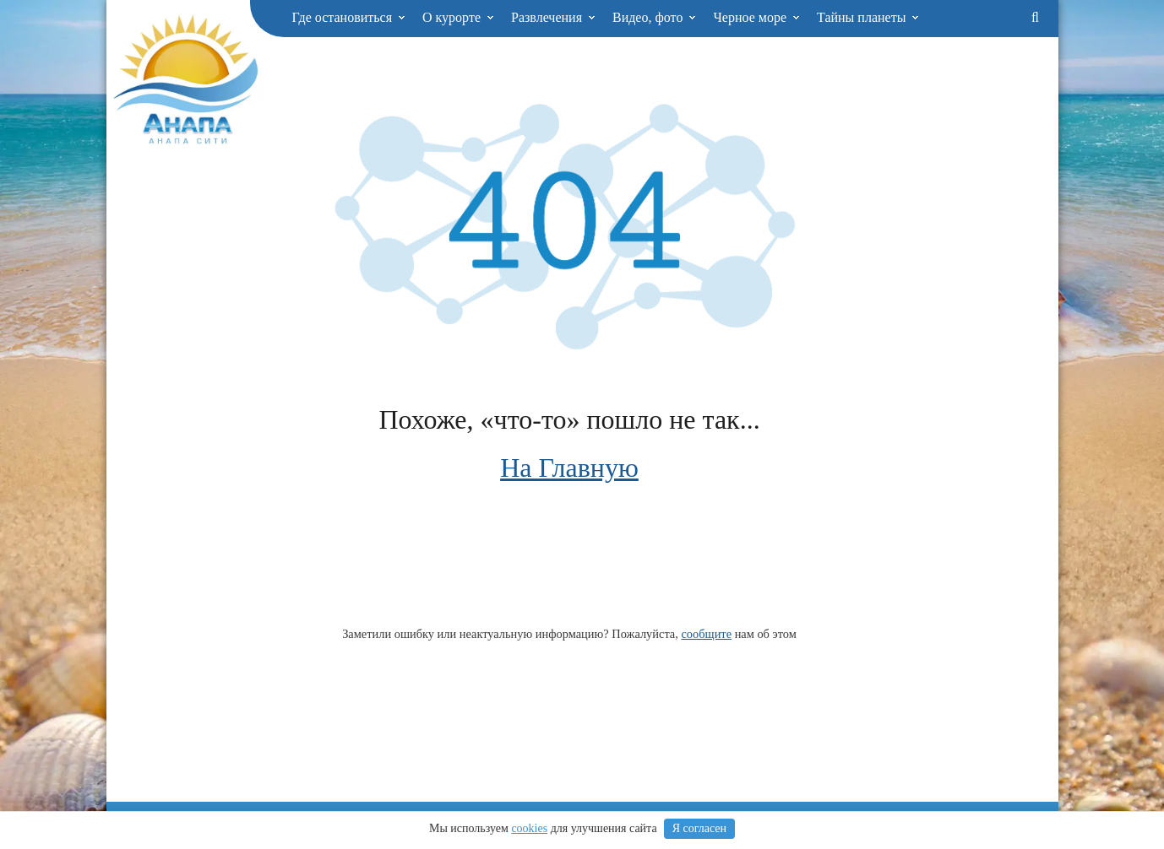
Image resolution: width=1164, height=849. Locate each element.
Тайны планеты (868, 17)
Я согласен (699, 828)
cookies (529, 828)
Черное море (756, 17)
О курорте (458, 17)
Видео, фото (654, 17)
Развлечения (553, 17)
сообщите (706, 634)
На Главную (569, 467)
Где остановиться (349, 17)
